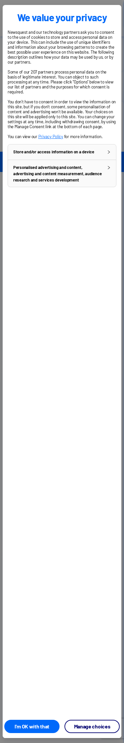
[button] (62, 152)
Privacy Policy (50, 136)
